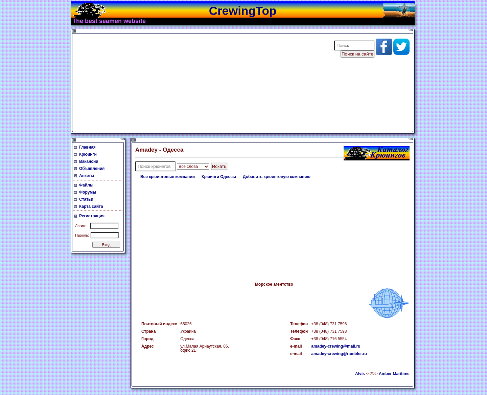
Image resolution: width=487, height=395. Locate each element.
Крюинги (88, 154)
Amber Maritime (394, 373)
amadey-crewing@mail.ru (335, 346)
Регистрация (92, 216)
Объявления (92, 168)
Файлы (86, 185)
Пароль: (82, 235)
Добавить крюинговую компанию (276, 176)
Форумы (87, 192)
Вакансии (88, 161)
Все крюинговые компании (167, 176)
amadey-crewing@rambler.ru (339, 353)
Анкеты (86, 175)
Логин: (80, 226)
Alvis (360, 373)
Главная (87, 147)
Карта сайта (91, 206)
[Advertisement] (199, 82)
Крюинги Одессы (219, 176)
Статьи (86, 199)
